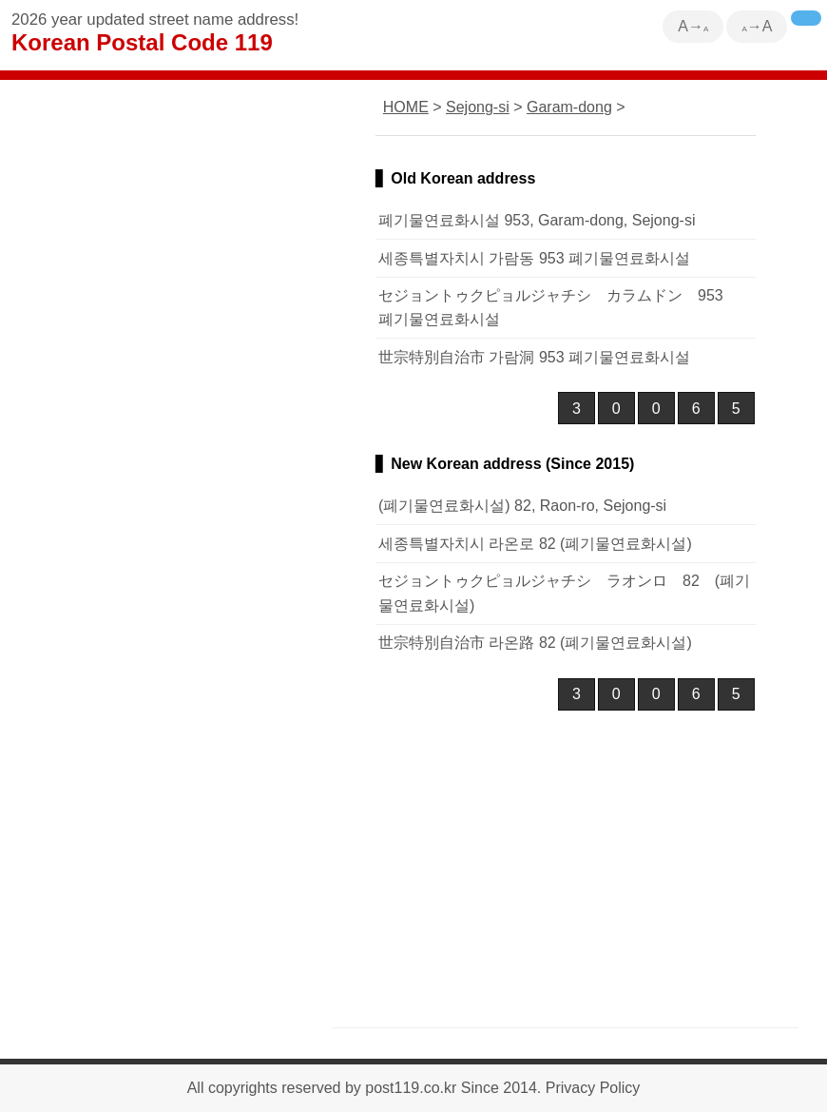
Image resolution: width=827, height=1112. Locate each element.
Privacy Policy (593, 1088)
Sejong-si (478, 107)
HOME (406, 107)
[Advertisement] (565, 864)
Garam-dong (569, 107)
